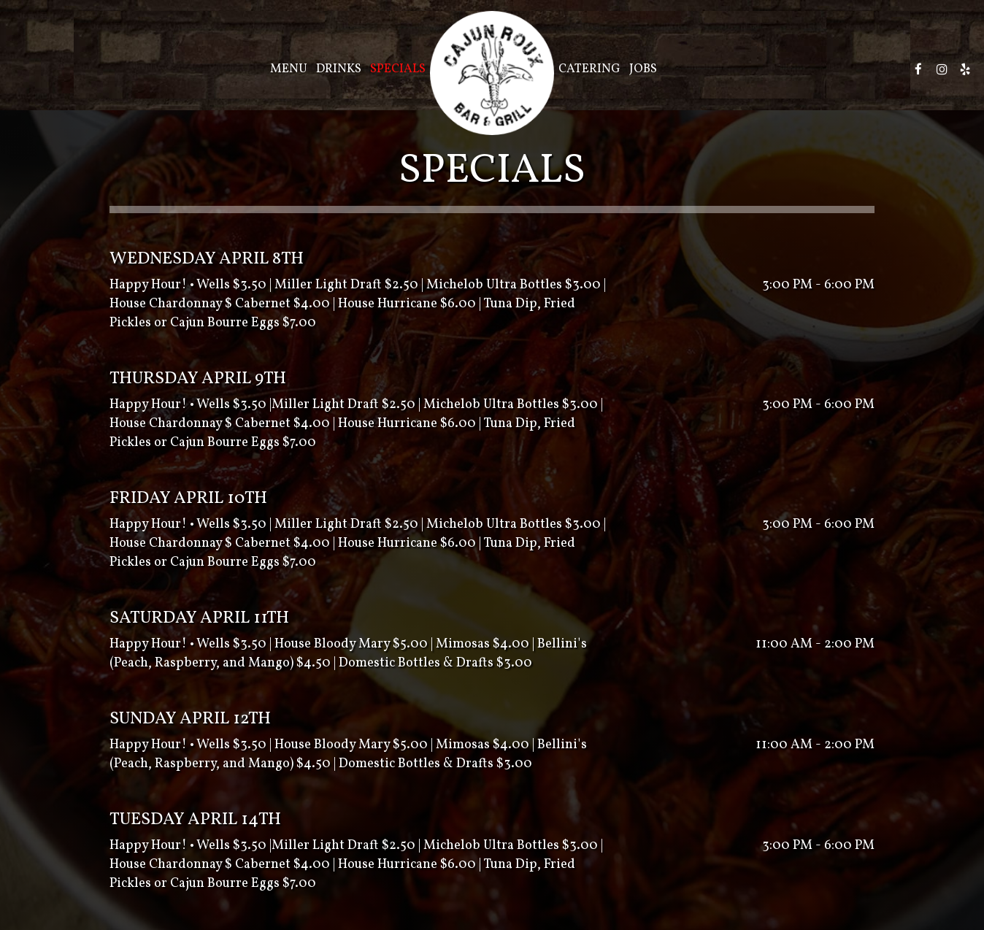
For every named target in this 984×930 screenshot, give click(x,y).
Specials (398, 69)
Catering (589, 69)
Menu (288, 69)
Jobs (643, 69)
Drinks (338, 69)
